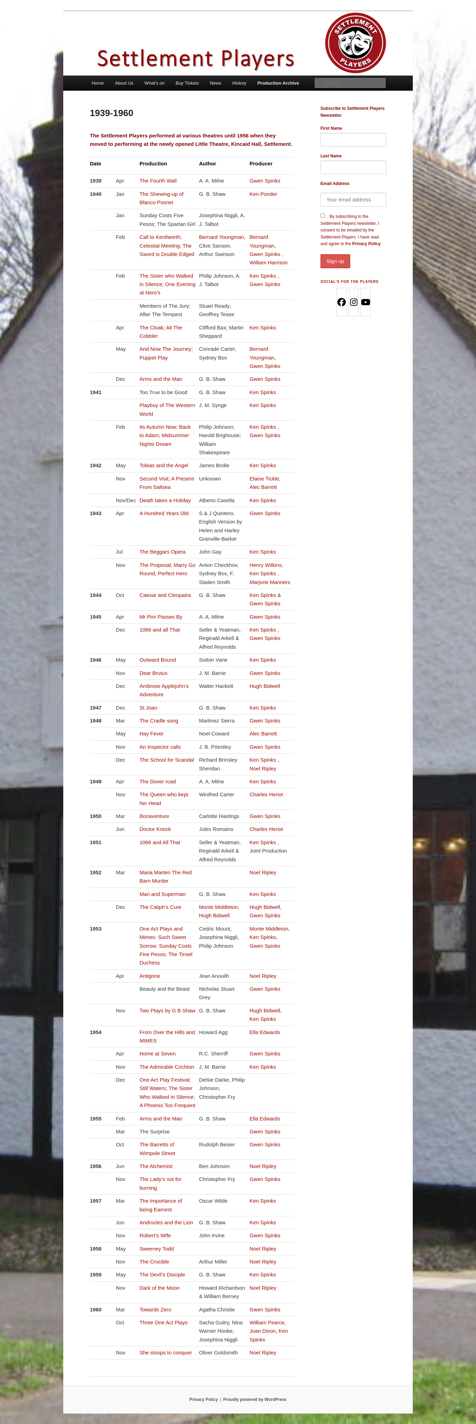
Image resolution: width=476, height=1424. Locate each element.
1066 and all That (159, 630)
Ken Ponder (263, 194)
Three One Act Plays (163, 1322)
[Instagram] (353, 302)
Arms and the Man (160, 379)
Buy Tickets (187, 83)
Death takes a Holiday (165, 500)
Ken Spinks (263, 276)
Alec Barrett (263, 487)
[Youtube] (365, 302)
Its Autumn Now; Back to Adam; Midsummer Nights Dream (165, 435)
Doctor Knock (155, 829)
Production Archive (278, 83)
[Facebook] (341, 302)
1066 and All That (159, 842)
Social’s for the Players (349, 282)
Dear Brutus (153, 673)
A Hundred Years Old (163, 513)
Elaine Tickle (264, 479)
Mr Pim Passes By (160, 617)
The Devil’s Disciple (162, 1274)
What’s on (154, 83)
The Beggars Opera (162, 552)
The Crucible (154, 1262)
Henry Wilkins (266, 565)
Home (98, 83)
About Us (124, 83)
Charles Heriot (266, 794)
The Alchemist (155, 1166)
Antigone (149, 976)
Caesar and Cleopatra (165, 595)
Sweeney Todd (156, 1249)
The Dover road (157, 781)
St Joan (148, 708)
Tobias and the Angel (163, 465)
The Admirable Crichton (166, 1067)
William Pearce (267, 1322)
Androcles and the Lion (166, 1222)
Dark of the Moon (159, 1288)
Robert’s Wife (155, 1235)
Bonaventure (154, 816)
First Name (331, 128)
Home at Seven (157, 1053)
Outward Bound (157, 660)
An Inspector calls (160, 747)
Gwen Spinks (265, 181)
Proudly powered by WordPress (255, 1399)
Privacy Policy (353, 254)
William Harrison (269, 262)
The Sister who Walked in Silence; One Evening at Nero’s (167, 284)
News (215, 83)
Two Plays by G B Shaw (167, 1010)
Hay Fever (151, 733)
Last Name (331, 156)
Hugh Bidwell (265, 686)
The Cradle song (158, 721)
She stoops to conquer (165, 1352)
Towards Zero (155, 1309)
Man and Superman (162, 894)
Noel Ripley (263, 768)
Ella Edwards (265, 1032)
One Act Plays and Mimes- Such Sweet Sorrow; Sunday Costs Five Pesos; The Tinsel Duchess (165, 946)
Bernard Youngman (221, 237)
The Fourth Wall (157, 181)
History (239, 83)
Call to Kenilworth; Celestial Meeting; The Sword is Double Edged (166, 245)
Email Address (334, 183)
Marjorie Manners (270, 582)
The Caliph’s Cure (160, 907)
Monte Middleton (218, 907)
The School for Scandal (166, 760)
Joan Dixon (263, 1331)
